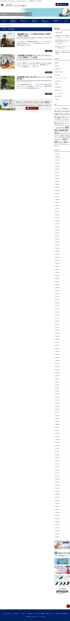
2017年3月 (57, 466)
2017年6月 (57, 457)
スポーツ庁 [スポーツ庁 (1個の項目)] (67, 120)
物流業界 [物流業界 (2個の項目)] (68, 136)
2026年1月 (57, 154)
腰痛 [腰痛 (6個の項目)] (65, 142)
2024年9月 (57, 196)
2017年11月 (57, 442)
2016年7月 (57, 491)
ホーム (1, 25)
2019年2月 (57, 397)
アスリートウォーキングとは (60, 78)
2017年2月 (57, 470)
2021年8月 (57, 305)
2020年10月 (57, 336)
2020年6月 (57, 348)
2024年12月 (57, 190)
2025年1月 (57, 187)
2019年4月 (57, 391)
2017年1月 (57, 473)
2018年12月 (57, 403)
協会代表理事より (26, 60)
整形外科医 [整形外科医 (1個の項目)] (62, 135)
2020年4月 (57, 354)
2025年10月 (57, 163)
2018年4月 (57, 427)
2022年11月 (57, 260)
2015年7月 (57, 524)
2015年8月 (57, 521)
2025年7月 (57, 172)
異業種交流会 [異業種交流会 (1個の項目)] (56, 139)
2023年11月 (57, 223)
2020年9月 (57, 339)
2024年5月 (57, 205)
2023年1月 (57, 254)
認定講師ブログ (26, 38)
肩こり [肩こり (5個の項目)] (61, 142)
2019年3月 (57, 394)
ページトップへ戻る (68, 606)
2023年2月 (57, 251)
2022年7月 (57, 272)
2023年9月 (57, 229)
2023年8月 (57, 232)
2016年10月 (57, 482)
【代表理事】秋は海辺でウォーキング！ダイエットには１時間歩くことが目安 (34, 56)
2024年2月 (57, 214)
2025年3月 (57, 184)
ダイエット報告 (58, 93)
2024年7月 (57, 202)
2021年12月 (57, 293)
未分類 (31, 81)
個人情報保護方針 (64, 613)
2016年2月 (57, 506)
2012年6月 (57, 536)
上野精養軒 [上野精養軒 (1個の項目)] (58, 127)
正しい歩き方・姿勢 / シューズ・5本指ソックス (4, 21)
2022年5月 (57, 278)
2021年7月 (57, 308)
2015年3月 (57, 530)
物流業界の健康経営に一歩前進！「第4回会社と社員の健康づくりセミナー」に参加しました (62, 42)
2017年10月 (57, 445)
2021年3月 (57, 321)
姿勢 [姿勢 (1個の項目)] (65, 133)
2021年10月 (57, 299)
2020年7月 (57, 345)
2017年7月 (57, 454)
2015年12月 (57, 512)
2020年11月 (57, 333)
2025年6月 (57, 175)
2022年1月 (57, 290)
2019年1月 (57, 400)
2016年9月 (57, 485)
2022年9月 (57, 266)
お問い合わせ (48, 613)
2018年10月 (57, 409)
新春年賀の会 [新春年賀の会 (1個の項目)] (67, 135)
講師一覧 (34, 21)
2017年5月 (57, 460)
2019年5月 (57, 388)
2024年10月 (57, 193)
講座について (45, 21)
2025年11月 (57, 160)
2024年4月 (57, 208)
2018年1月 (57, 436)
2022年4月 (57, 281)
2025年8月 (57, 169)
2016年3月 (57, 503)
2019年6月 (57, 384)
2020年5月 (57, 351)
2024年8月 (57, 199)
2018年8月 (57, 415)
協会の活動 (57, 75)
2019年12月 (57, 366)
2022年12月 (57, 257)
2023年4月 (57, 245)
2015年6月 (57, 527)
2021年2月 (57, 324)
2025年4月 (57, 181)
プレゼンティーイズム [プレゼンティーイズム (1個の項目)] (58, 125)
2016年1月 (57, 509)
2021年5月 (57, 315)
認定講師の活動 (58, 87)
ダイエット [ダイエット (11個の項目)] (59, 123)
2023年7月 (57, 236)
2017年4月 (57, 463)
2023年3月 (57, 248)
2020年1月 (57, 363)
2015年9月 (57, 518)
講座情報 (57, 84)
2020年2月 (57, 360)
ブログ (66, 21)
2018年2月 (57, 433)
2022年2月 (57, 287)
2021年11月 (57, 296)
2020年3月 (57, 357)
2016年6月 (57, 494)
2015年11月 (57, 515)
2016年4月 (57, 500)
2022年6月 (57, 275)
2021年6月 (57, 312)
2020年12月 (57, 330)
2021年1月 (57, 327)
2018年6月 (57, 421)
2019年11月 (57, 369)
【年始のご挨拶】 (58, 32)
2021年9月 (57, 302)
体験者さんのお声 (58, 90)
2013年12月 (57, 533)
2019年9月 (57, 375)
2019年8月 (57, 378)
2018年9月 (57, 412)
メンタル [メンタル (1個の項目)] (64, 125)
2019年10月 (57, 372)
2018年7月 (57, 418)
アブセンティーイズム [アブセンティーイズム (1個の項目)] (58, 108)
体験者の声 (56, 21)
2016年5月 (57, 497)
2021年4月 (57, 318)
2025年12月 (57, 157)
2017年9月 (57, 448)
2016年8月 (57, 488)
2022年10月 (57, 263)
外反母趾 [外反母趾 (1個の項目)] (62, 133)
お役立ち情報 (32, 38)
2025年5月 (57, 178)
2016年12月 (57, 476)
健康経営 (13, 21)
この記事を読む (48, 51)
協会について (24, 21)
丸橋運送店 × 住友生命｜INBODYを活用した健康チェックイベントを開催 (62, 36)
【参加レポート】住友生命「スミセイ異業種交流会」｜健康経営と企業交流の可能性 (62, 52)
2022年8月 (57, 269)
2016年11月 (57, 479)
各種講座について (31, 613)
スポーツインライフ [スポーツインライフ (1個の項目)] (60, 120)
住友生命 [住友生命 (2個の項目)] (62, 127)
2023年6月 (57, 239)
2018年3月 (57, 430)
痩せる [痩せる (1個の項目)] (61, 139)
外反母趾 (57, 65)
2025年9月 (57, 166)
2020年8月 (57, 342)
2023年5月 (57, 242)
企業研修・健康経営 (59, 71)
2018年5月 (57, 424)
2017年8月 (57, 451)
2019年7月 (57, 381)
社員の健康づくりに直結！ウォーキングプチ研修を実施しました (62, 47)
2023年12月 (57, 220)
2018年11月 (57, 406)
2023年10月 (57, 226)
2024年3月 (57, 211)
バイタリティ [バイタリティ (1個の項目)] (67, 123)
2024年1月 (57, 217)
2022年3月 (57, 284)
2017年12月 (57, 439)
